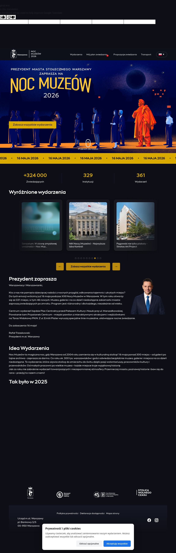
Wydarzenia (76, 55)
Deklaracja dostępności (92, 513)
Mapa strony (112, 513)
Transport (146, 55)
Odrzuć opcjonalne (89, 543)
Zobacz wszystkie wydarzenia (32, 124)
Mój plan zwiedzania (97, 55)
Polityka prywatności (67, 513)
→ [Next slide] (116, 266)
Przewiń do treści (88, 144)
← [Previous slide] (60, 266)
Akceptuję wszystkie (117, 543)
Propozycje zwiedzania (125, 55)
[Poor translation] (11, 17)
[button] (75, 258)
